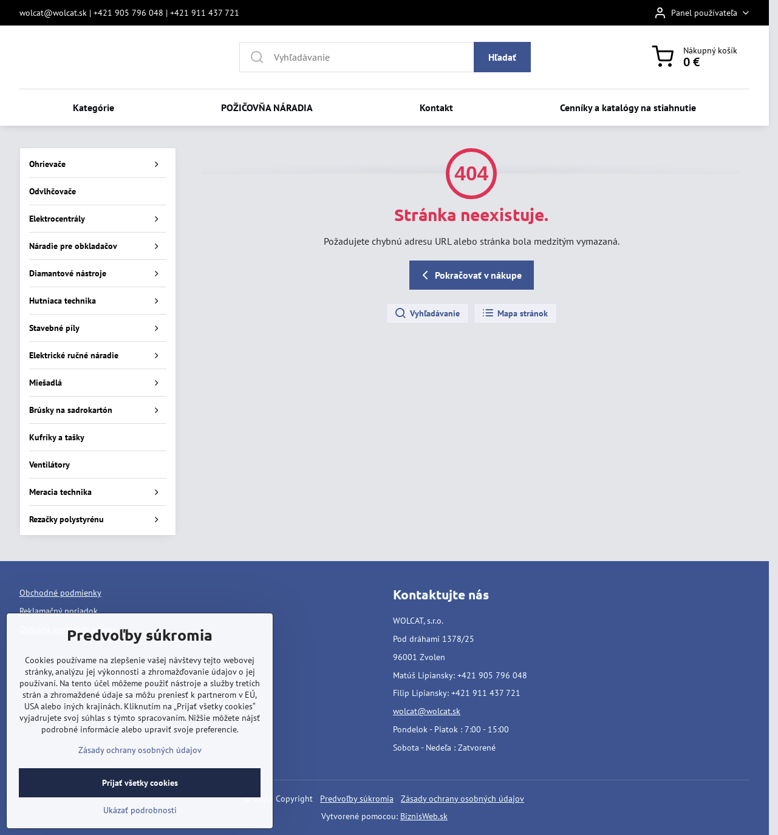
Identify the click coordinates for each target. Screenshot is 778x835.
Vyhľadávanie (427, 313)
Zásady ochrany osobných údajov (462, 798)
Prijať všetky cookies (140, 796)
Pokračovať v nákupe (470, 275)
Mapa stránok (515, 313)
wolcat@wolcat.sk (426, 711)
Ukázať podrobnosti (140, 823)
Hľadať (502, 57)
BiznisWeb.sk (424, 816)
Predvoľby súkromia (357, 798)
